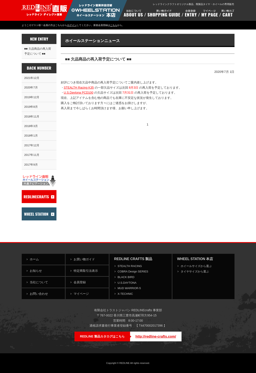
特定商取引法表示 (86, 270)
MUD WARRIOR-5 (129, 288)
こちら (113, 25)
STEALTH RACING (130, 266)
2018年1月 (31, 135)
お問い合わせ (39, 293)
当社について (39, 282)
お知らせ (36, 270)
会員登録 (80, 282)
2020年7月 (31, 87)
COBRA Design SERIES (133, 271)
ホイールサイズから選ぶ (196, 266)
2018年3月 (31, 126)
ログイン (72, 25)
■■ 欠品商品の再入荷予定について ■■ (37, 51)
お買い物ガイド (84, 259)
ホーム (34, 259)
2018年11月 (31, 116)
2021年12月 (31, 78)
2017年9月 (31, 164)
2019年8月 (31, 106)
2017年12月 (31, 145)
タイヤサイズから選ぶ (195, 271)
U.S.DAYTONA (127, 282)
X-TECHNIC (125, 293)
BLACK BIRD (126, 277)
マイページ (81, 293)
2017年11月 (31, 154)
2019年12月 (31, 97)
